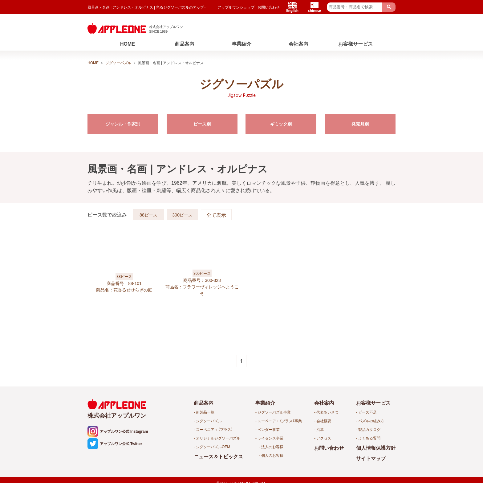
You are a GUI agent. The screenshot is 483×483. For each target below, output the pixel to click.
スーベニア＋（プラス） (214, 429)
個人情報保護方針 (376, 447)
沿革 (320, 429)
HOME (127, 43)
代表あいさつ (327, 412)
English (292, 7)
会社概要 (323, 420)
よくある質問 (369, 438)
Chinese (314, 7)
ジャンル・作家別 (123, 124)
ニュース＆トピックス (218, 456)
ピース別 (202, 124)
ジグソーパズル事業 (274, 412)
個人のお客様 (272, 455)
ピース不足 (367, 412)
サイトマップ (371, 458)
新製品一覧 (205, 412)
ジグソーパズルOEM (213, 446)
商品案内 (184, 43)
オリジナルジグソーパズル (218, 438)
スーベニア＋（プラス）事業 (280, 420)
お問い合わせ (269, 7)
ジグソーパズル (118, 62)
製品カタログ (369, 429)
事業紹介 (241, 43)
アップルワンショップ (235, 7)
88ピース (148, 212)
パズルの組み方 (371, 420)
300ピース (182, 212)
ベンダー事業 (269, 429)
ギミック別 (281, 124)
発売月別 (360, 124)
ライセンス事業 (270, 438)
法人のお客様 (272, 446)
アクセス (323, 438)
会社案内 (298, 43)
